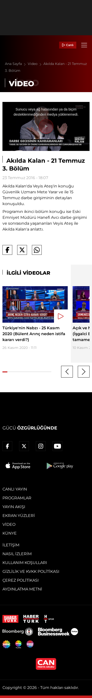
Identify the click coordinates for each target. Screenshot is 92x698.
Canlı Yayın (14, 489)
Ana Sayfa (16, 63)
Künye (9, 533)
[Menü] (84, 45)
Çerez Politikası (20, 580)
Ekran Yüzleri (18, 515)
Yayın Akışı (13, 506)
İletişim (10, 545)
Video (35, 63)
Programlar (16, 498)
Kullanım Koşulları (24, 562)
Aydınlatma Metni (22, 589)
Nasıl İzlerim (17, 553)
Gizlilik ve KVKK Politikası (30, 571)
